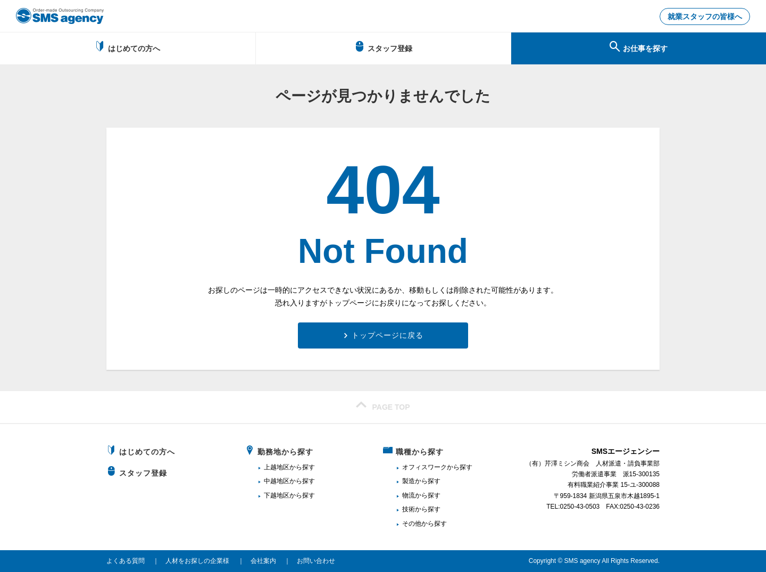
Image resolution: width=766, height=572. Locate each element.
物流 (408, 495)
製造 (408, 481)
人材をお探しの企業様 (197, 561)
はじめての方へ (127, 47)
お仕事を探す (639, 47)
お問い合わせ (316, 561)
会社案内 (263, 561)
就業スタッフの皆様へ (705, 16)
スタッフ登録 (383, 47)
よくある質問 (125, 561)
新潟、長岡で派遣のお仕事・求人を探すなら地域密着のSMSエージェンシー (60, 16)
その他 (411, 523)
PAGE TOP (383, 405)
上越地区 (276, 467)
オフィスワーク (424, 467)
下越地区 (276, 495)
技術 (408, 509)
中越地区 (276, 481)
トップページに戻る (387, 335)
